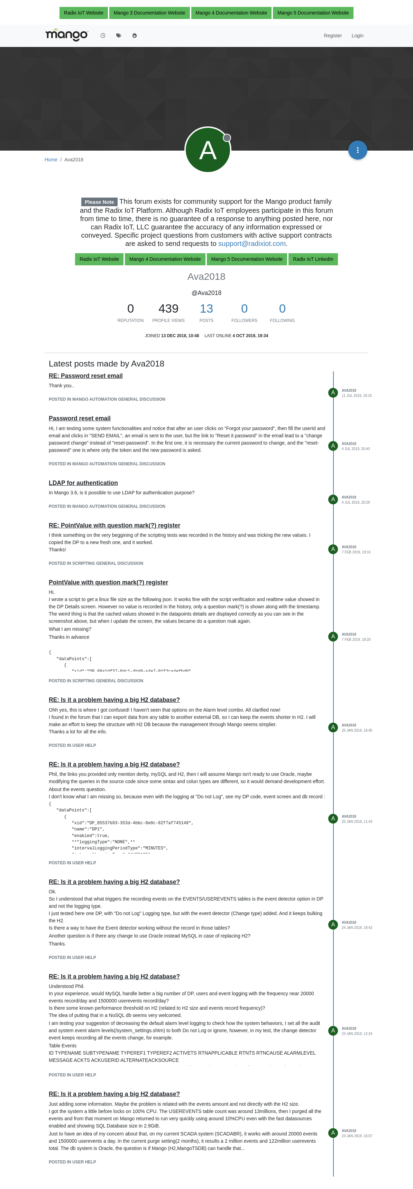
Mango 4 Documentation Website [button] (231, 13)
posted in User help (72, 745)
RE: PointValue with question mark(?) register (114, 525)
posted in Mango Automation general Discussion (107, 399)
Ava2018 (349, 390)
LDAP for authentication (83, 482)
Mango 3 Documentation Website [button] (149, 13)
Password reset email (80, 418)
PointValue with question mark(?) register (108, 582)
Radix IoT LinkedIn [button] (313, 259)
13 (206, 308)
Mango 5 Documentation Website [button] (313, 13)
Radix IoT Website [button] (83, 13)
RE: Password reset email (86, 375)
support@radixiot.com (252, 243)
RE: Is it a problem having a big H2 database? (114, 699)
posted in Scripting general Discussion (96, 563)
